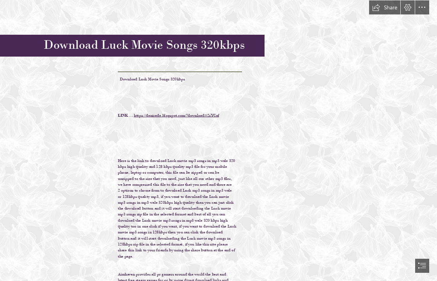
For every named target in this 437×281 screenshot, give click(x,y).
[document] (218, 140)
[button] (384, 7)
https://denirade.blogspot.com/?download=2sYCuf (176, 114)
